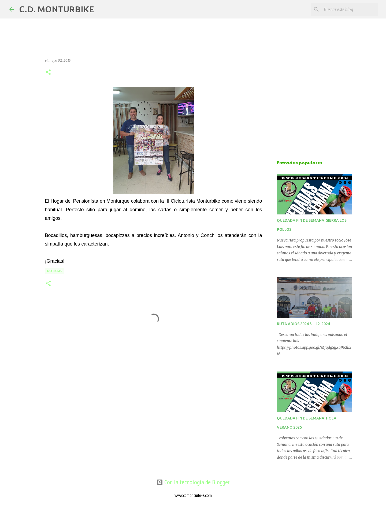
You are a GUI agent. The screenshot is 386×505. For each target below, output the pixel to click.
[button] (48, 72)
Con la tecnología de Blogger (193, 482)
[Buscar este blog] (350, 9)
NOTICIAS (54, 271)
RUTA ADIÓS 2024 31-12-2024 (303, 324)
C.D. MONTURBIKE (56, 9)
